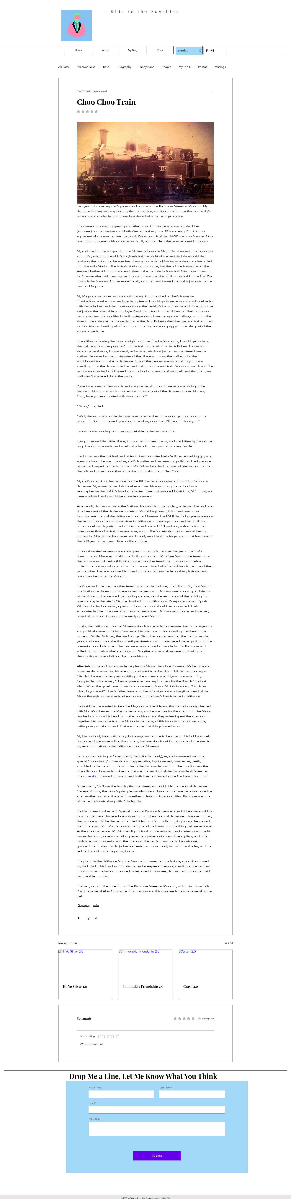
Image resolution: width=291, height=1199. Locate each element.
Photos (202, 67)
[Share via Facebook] (78, 918)
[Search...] (184, 51)
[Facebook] (207, 51)
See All (229, 942)
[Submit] (157, 1155)
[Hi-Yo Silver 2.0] (85, 965)
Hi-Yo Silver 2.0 (75, 986)
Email (92, 1103)
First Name (95, 1087)
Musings (220, 67)
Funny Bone (146, 67)
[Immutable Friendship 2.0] (145, 965)
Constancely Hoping (158, 27)
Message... (95, 1118)
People (166, 67)
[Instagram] (212, 51)
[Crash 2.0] (206, 965)
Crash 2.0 (190, 986)
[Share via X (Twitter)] (87, 918)
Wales (96, 905)
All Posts (64, 67)
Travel (106, 67)
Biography (124, 67)
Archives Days (86, 67)
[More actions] (212, 91)
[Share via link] (97, 918)
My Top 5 (185, 67)
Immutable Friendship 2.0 (143, 986)
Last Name (165, 1087)
